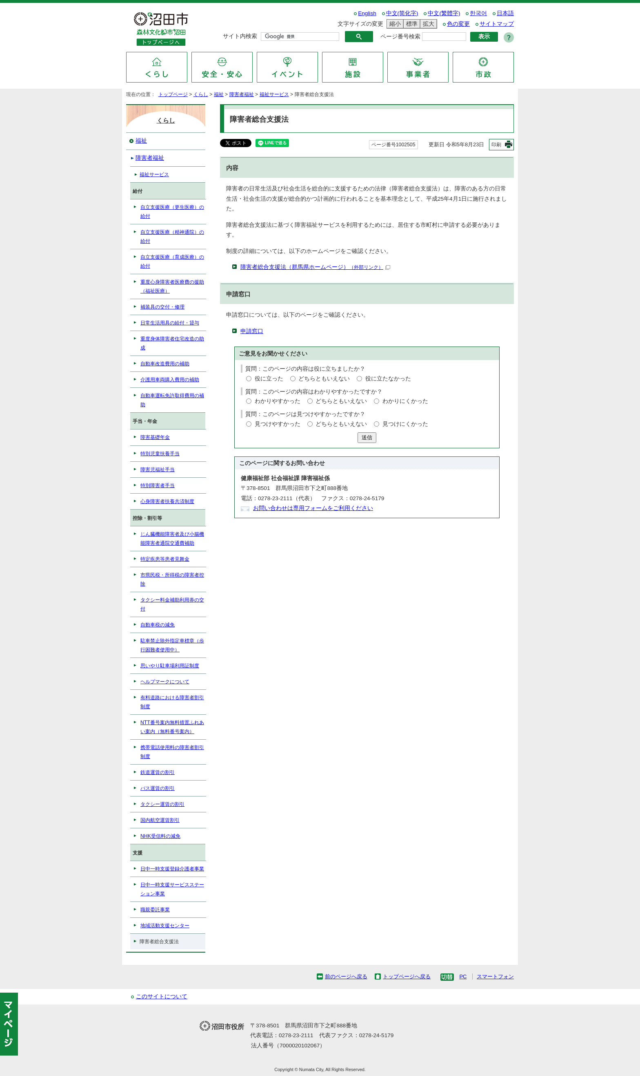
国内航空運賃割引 (160, 820)
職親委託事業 (155, 910)
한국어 (478, 13)
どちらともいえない (324, 379)
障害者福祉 (241, 94)
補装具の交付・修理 (162, 307)
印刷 (496, 145)
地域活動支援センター (164, 925)
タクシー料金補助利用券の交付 (172, 604)
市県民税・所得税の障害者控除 (172, 579)
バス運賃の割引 (157, 788)
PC (463, 976)
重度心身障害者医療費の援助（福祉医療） (172, 286)
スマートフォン (495, 976)
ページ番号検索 (400, 37)
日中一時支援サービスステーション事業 (172, 889)
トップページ (173, 94)
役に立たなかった (388, 379)
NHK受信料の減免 (160, 836)
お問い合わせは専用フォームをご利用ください (313, 508)
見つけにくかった (405, 424)
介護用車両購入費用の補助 (169, 380)
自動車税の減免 (157, 625)
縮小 (394, 24)
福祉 (219, 94)
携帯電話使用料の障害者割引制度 (172, 752)
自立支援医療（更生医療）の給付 (172, 211)
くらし (200, 94)
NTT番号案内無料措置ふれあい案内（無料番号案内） (172, 727)
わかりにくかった (405, 401)
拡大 (427, 24)
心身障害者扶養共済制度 (167, 501)
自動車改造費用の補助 (164, 364)
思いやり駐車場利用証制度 (169, 666)
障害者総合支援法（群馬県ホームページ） (315, 267)
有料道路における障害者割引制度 (172, 702)
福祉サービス (274, 94)
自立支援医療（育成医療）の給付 (172, 261)
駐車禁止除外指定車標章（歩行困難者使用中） (172, 645)
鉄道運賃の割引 (157, 772)
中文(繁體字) (444, 13)
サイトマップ (497, 24)
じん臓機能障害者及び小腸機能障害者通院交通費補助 (172, 538)
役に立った (269, 379)
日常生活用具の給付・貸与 (169, 323)
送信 (367, 437)
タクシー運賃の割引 (162, 804)
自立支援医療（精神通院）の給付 (172, 236)
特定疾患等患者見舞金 (164, 559)
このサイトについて (161, 996)
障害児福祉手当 (157, 469)
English (367, 13)
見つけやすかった (277, 424)
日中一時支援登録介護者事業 (172, 869)
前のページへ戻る (346, 976)
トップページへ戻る (407, 976)
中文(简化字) (402, 13)
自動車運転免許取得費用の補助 (172, 400)
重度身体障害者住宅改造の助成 (172, 343)
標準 (411, 24)
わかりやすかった (277, 401)
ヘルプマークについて (164, 682)
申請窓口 (251, 331)
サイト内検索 (240, 36)
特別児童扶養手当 (160, 453)
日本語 (505, 13)
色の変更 (458, 24)
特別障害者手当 (157, 485)
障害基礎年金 (155, 437)
